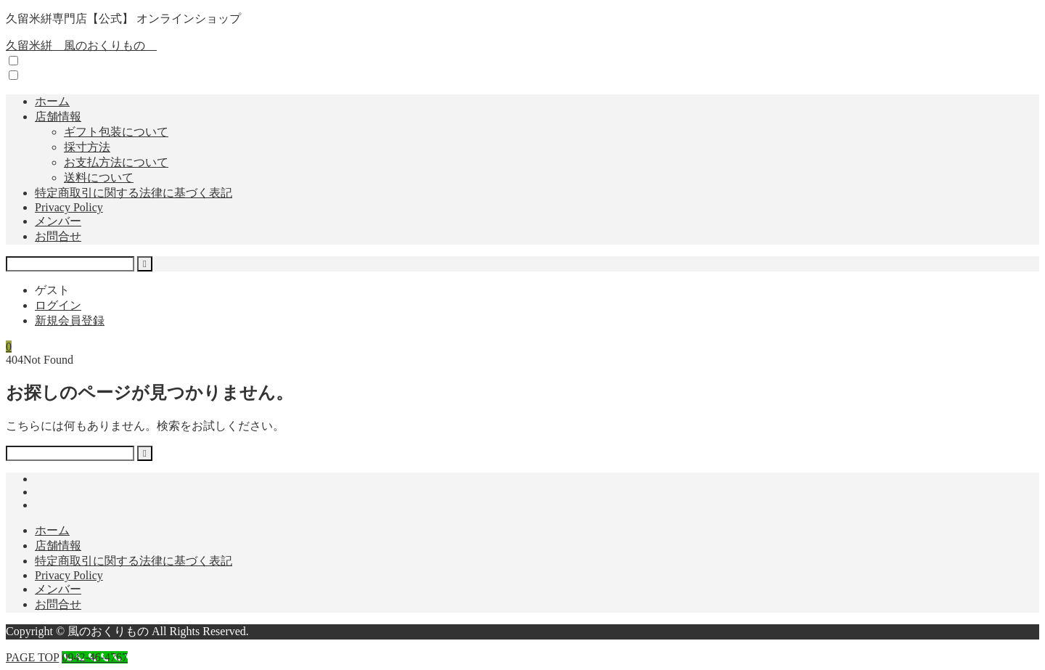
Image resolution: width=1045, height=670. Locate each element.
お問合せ (58, 236)
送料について (99, 177)
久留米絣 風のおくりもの (81, 45)
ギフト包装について (116, 132)
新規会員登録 (69, 320)
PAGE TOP (32, 657)
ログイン (58, 305)
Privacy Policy (69, 207)
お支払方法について (116, 162)
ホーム (52, 101)
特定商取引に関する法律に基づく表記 (133, 193)
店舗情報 (58, 116)
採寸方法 (87, 147)
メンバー (58, 221)
